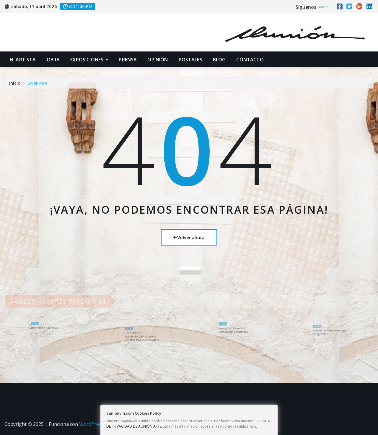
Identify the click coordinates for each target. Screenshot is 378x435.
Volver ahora (189, 237)
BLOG (219, 59)
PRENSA (128, 59)
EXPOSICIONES (89, 59)
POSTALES (190, 59)
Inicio (14, 84)
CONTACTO (249, 59)
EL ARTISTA (23, 59)
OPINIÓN (157, 59)
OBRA (53, 59)
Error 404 (37, 84)
